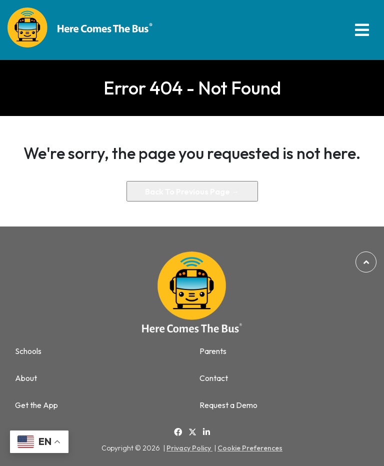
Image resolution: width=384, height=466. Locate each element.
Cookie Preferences (250, 448)
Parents (213, 351)
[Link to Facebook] (178, 432)
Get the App (36, 405)
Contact (214, 378)
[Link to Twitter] (192, 432)
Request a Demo (229, 405)
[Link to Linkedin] (206, 432)
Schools (28, 351)
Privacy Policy (189, 448)
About (26, 378)
